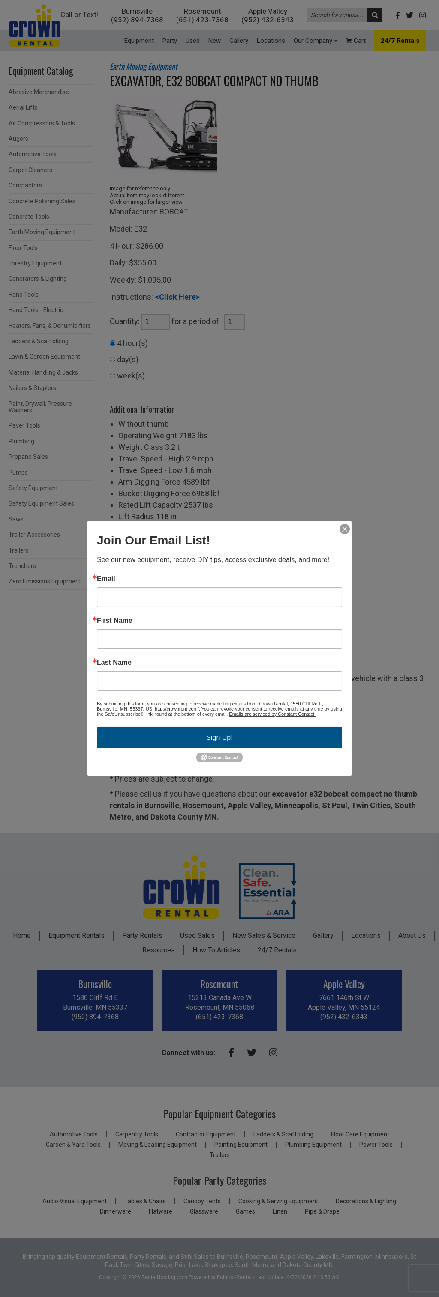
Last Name (114, 662)
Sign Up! (219, 737)
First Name (114, 620)
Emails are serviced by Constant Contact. (272, 714)
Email (106, 578)
